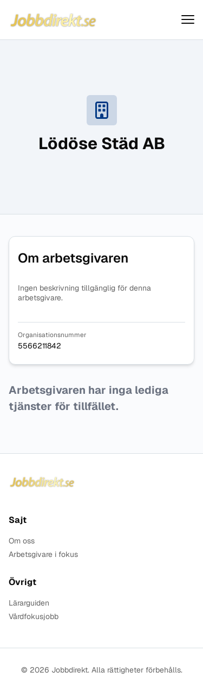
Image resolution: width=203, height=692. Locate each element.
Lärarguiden (29, 603)
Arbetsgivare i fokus (43, 554)
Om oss (22, 541)
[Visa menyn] (187, 19)
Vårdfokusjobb (33, 616)
